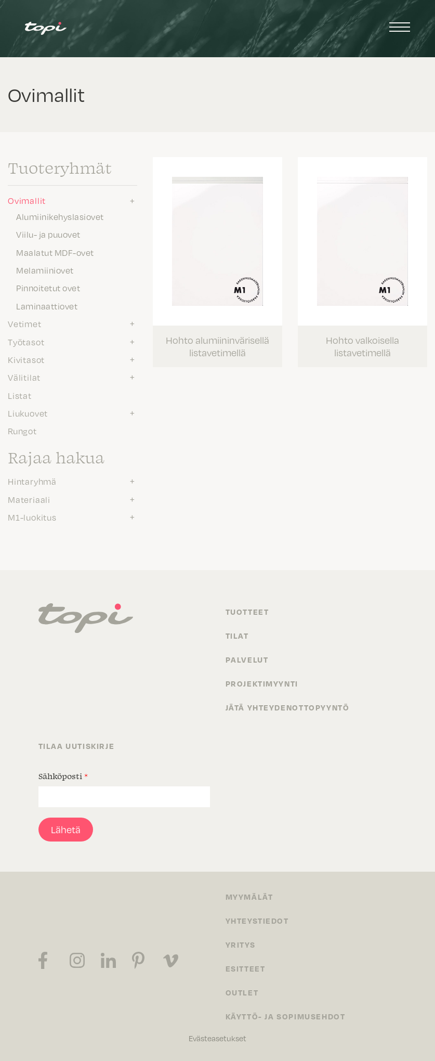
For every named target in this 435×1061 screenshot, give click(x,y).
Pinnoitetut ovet (48, 288)
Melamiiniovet (45, 270)
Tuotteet (247, 611)
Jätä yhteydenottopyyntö (288, 707)
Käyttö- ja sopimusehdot (286, 1016)
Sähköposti (63, 776)
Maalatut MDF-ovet (55, 253)
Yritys (241, 944)
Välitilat (24, 377)
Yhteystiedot (257, 920)
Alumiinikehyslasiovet (60, 217)
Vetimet (25, 324)
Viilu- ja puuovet (48, 234)
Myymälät (249, 896)
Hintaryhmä (32, 481)
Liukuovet (28, 413)
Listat (20, 396)
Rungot (22, 431)
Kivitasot (26, 360)
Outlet (242, 992)
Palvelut (247, 659)
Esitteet (246, 968)
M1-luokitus (32, 517)
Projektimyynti (262, 683)
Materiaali (29, 500)
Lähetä (66, 829)
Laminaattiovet (46, 306)
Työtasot (26, 342)
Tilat (237, 635)
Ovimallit (27, 201)
